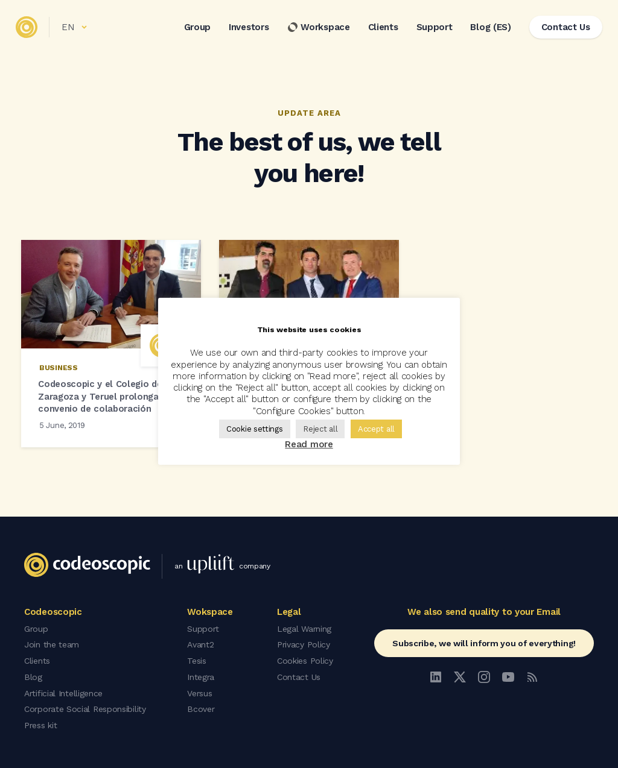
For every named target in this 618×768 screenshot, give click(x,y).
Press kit (40, 724)
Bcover (200, 708)
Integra (200, 677)
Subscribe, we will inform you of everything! (484, 645)
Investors (246, 29)
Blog (33, 677)
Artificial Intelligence (63, 692)
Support (432, 29)
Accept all (376, 428)
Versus (199, 692)
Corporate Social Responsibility (85, 708)
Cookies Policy (305, 661)
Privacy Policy (303, 645)
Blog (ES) (488, 29)
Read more (309, 444)
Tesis (196, 661)
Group (195, 29)
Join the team (51, 645)
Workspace (316, 30)
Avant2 (200, 645)
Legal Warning (304, 630)
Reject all (320, 428)
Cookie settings (254, 428)
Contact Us (298, 677)
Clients (381, 29)
